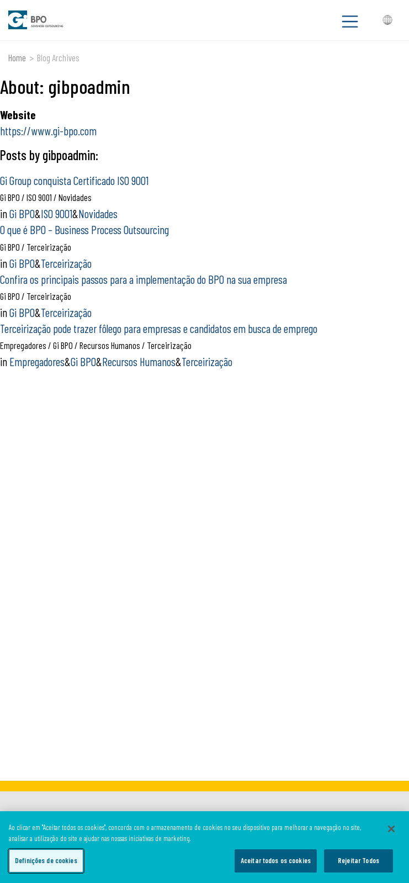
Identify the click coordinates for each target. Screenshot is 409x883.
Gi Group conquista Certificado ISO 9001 (74, 180)
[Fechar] (391, 829)
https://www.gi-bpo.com (48, 131)
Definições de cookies (46, 860)
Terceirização (66, 263)
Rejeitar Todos (358, 860)
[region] (204, 847)
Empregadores (37, 361)
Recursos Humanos (139, 361)
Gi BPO (22, 213)
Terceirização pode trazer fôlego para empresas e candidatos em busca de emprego (158, 328)
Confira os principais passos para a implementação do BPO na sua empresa (143, 279)
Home (17, 57)
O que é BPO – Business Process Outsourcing (84, 229)
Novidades (98, 213)
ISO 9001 (56, 213)
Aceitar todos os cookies (276, 860)
